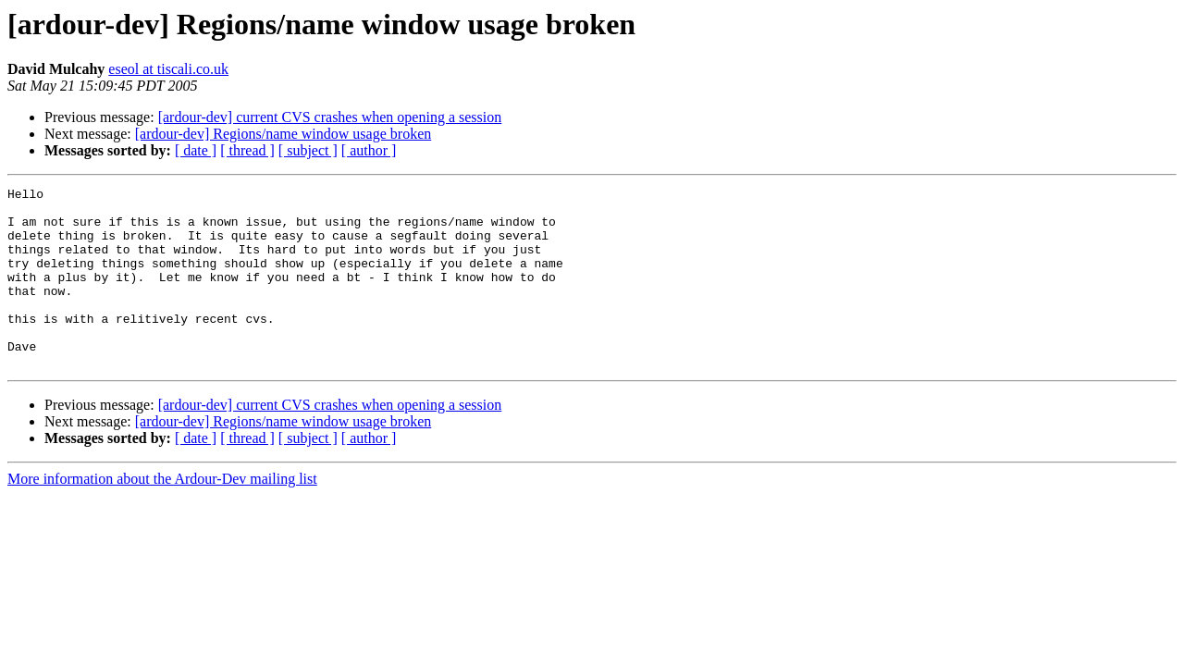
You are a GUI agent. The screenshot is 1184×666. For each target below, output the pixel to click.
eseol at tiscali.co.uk (168, 69)
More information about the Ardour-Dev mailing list (162, 515)
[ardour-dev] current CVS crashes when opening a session (330, 117)
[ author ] (369, 150)
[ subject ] (308, 150)
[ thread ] (247, 150)
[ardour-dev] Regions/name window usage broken (283, 134)
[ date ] (195, 150)
